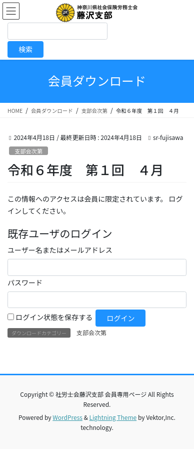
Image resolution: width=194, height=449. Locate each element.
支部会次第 (28, 151)
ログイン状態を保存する (54, 317)
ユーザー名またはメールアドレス (60, 250)
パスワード (25, 282)
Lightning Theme (113, 417)
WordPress (67, 417)
